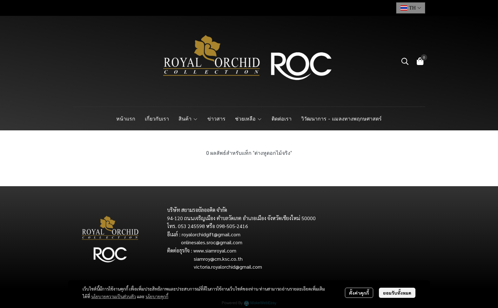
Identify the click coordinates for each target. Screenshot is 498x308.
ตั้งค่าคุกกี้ (359, 293)
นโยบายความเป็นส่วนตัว (113, 296)
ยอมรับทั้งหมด (397, 293)
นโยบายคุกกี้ (156, 296)
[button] (410, 8)
